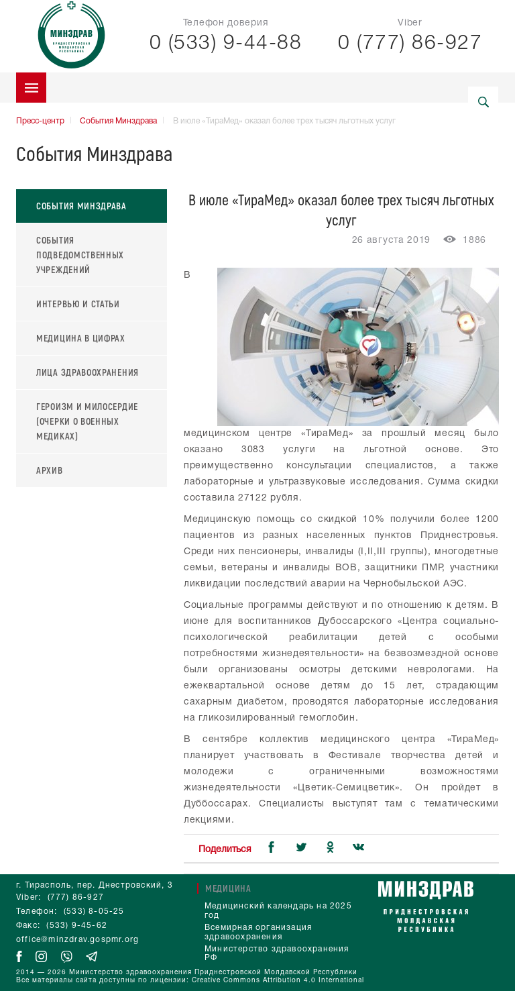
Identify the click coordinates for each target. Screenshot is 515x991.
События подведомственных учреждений (80, 254)
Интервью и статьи (78, 303)
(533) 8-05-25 (94, 911)
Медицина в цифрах (80, 338)
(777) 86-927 (76, 897)
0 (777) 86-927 (410, 44)
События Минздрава (118, 121)
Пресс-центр (40, 121)
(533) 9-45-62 (76, 925)
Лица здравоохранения (87, 372)
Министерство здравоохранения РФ (277, 953)
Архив (49, 470)
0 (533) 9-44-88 (226, 44)
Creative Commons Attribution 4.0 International (278, 981)
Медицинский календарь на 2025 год (278, 910)
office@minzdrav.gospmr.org (77, 939)
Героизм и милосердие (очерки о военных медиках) (87, 421)
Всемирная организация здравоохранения (258, 932)
